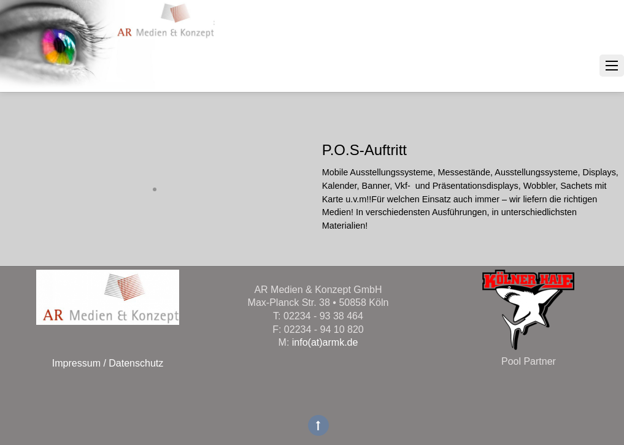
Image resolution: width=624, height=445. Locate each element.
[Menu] (611, 66)
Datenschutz (134, 363)
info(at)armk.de (325, 342)
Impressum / (79, 363)
